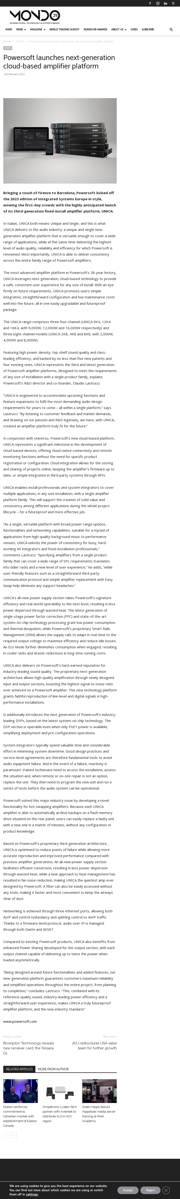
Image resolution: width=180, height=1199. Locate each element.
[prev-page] (6, 1135)
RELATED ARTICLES (19, 1069)
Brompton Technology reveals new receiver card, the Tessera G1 (28, 1048)
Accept (122, 1188)
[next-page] (14, 1135)
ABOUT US (119, 30)
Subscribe (148, 30)
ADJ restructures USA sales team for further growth (94, 1045)
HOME (8, 30)
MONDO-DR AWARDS (95, 30)
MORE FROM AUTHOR (53, 1069)
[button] (171, 30)
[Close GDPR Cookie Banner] (165, 1188)
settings (31, 1194)
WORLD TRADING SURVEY (64, 30)
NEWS (21, 30)
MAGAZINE (38, 30)
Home (7, 41)
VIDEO (134, 30)
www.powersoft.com (20, 1021)
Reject (147, 1188)
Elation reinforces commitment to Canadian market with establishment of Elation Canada (20, 1116)
